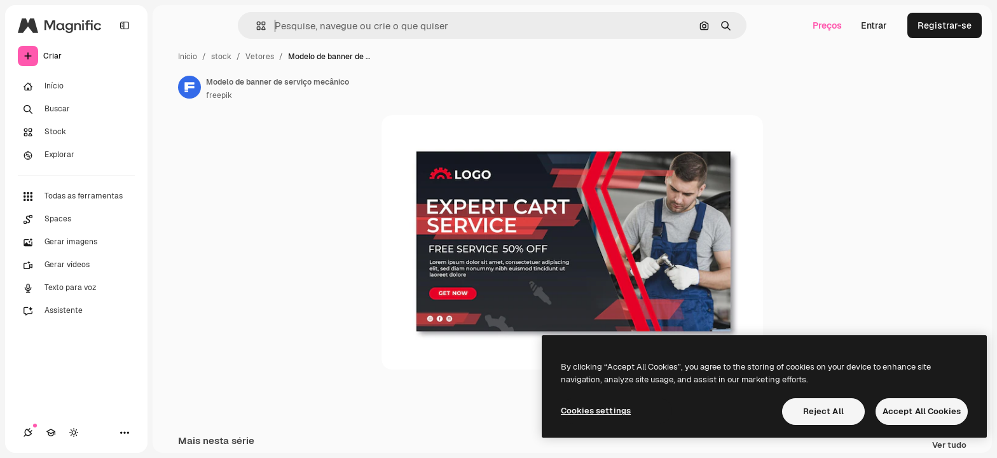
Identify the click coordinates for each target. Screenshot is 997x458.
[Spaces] (76, 219)
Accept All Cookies (922, 411)
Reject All (823, 411)
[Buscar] (76, 109)
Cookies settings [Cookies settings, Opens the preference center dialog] (596, 410)
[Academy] (51, 432)
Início (187, 57)
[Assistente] (76, 311)
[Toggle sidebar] (124, 25)
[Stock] (76, 132)
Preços (827, 25)
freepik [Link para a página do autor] (219, 95)
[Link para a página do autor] (189, 87)
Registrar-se (945, 25)
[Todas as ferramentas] (76, 196)
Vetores (259, 57)
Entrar (874, 25)
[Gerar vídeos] (76, 265)
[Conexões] (28, 432)
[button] (255, 26)
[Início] (76, 86)
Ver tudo (949, 445)
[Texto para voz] (76, 288)
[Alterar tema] (74, 432)
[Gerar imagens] (76, 242)
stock (221, 57)
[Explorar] (76, 155)
